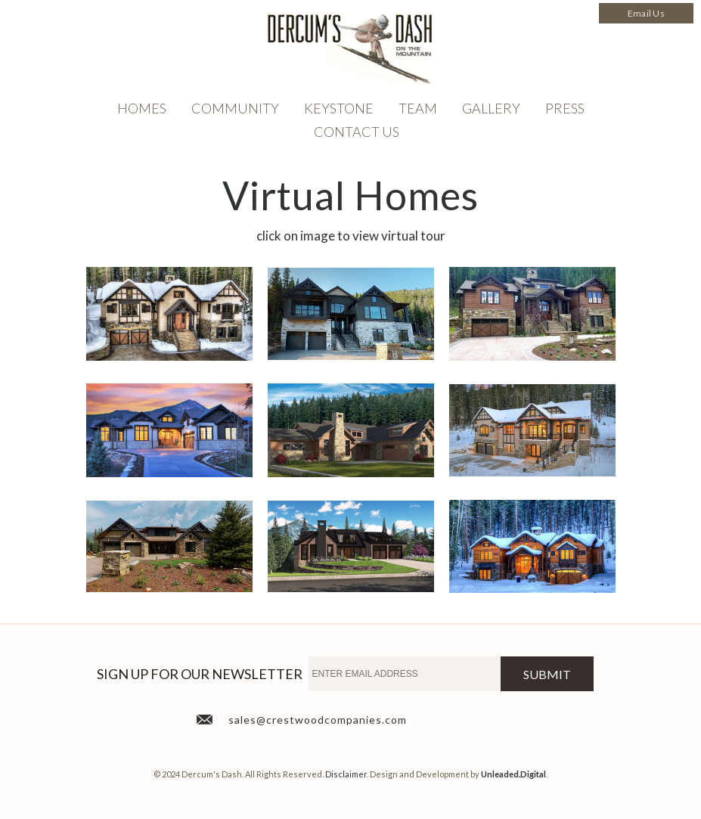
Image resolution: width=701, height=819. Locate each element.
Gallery (491, 108)
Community (235, 108)
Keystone (339, 108)
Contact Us (356, 131)
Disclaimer (346, 774)
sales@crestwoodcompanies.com (317, 719)
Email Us (646, 13)
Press (565, 108)
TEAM (418, 108)
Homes (141, 108)
